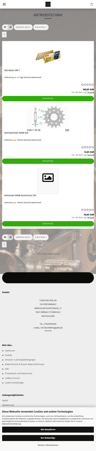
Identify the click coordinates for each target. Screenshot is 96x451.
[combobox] (23, 27)
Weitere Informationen (48, 445)
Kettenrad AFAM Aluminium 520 (20, 195)
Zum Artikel (48, 99)
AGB (7, 369)
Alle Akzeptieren (48, 429)
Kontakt (8, 355)
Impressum (10, 350)
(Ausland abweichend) (32, 77)
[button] (5, 27)
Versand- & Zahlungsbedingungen (20, 360)
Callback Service (12, 378)
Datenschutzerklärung (11, 424)
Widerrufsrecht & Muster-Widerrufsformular (24, 364)
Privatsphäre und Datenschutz (18, 373)
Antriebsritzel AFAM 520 (16, 132)
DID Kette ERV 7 (12, 70)
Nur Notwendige (48, 438)
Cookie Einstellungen (14, 383)
